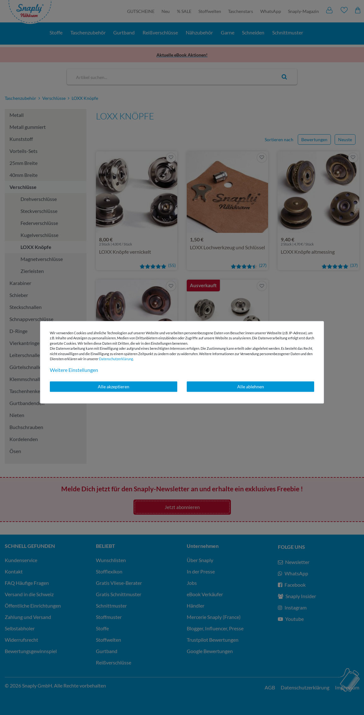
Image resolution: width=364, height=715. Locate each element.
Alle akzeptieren (113, 386)
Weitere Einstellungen (74, 370)
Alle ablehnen (250, 386)
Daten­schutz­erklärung (116, 359)
